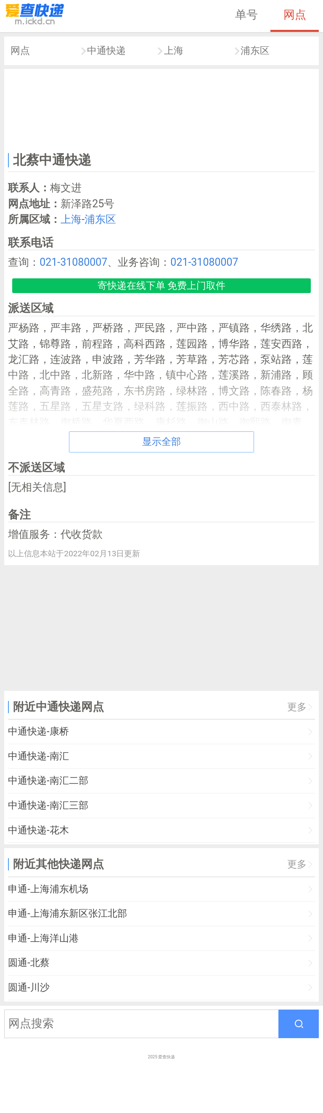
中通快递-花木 (38, 830)
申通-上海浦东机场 (48, 889)
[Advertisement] (161, 109)
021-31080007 (73, 262)
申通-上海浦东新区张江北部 (67, 913)
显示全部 (161, 441)
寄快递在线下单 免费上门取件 (162, 285)
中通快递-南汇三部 (48, 805)
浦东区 (255, 50)
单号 (246, 14)
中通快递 (106, 50)
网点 (294, 14)
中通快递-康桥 (38, 731)
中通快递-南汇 (38, 756)
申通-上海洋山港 (43, 938)
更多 (297, 707)
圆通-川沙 (28, 987)
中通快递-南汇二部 (48, 780)
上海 (173, 50)
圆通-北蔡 (28, 962)
